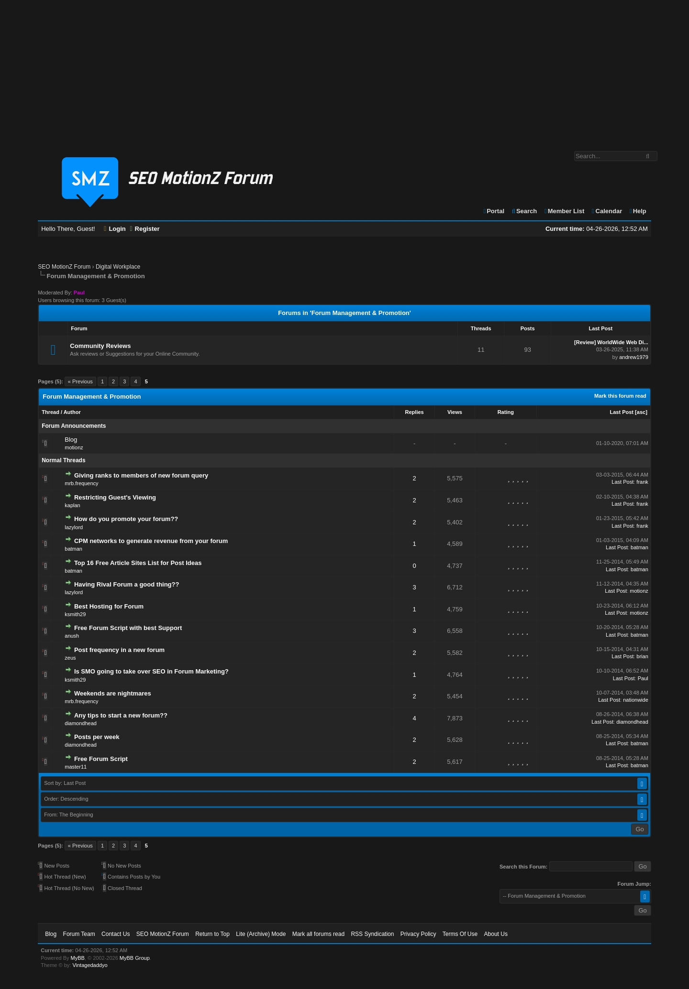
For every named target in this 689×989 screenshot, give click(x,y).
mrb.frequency (81, 483)
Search (524, 211)
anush (72, 636)
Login (115, 228)
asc (641, 412)
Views (454, 412)
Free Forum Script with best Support (128, 627)
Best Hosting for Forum (109, 606)
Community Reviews (100, 345)
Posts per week (97, 736)
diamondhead (81, 723)
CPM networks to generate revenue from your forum (151, 540)
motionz (74, 447)
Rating (506, 412)
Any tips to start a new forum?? (120, 715)
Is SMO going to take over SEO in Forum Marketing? (151, 671)
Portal (493, 211)
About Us (496, 934)
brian (642, 656)
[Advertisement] (344, 71)
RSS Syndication (372, 934)
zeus (70, 658)
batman (73, 549)
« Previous (80, 381)
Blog (71, 439)
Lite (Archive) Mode (261, 934)
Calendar (606, 211)
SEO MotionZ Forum (64, 266)
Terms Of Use (460, 934)
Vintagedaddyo (89, 965)
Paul (643, 678)
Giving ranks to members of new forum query (141, 475)
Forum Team (79, 934)
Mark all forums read (318, 934)
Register (144, 228)
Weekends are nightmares (112, 693)
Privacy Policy (418, 934)
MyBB (78, 958)
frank (642, 482)
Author (72, 412)
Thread (50, 412)
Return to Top (212, 934)
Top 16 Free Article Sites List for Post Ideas (138, 562)
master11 (76, 767)
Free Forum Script (101, 758)
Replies (414, 412)
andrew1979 (633, 357)
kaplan (72, 505)
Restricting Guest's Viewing (115, 497)
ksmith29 (75, 614)
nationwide (635, 700)
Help (637, 211)
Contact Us (115, 934)
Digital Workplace (118, 266)
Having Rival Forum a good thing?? (126, 584)
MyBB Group (135, 958)
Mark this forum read (620, 396)
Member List (564, 211)
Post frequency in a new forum (119, 649)
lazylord (74, 527)
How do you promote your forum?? (126, 518)
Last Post (622, 412)
